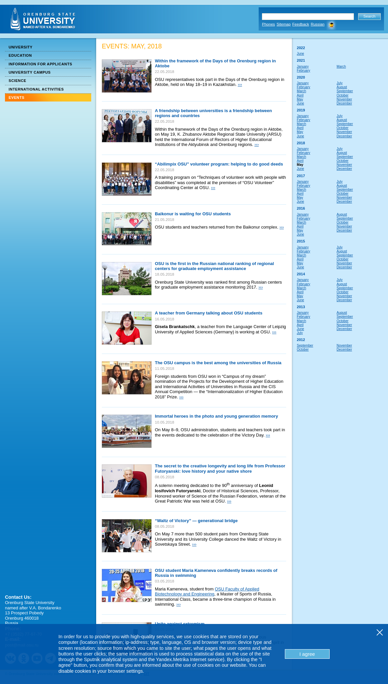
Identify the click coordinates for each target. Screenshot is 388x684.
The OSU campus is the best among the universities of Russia (218, 362)
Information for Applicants (40, 64)
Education (20, 55)
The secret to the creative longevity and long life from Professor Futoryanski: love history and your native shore (220, 468)
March (341, 66)
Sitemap (284, 24)
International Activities (36, 89)
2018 (301, 143)
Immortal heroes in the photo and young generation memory (216, 416)
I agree (307, 654)
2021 (301, 60)
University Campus (30, 72)
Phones (268, 24)
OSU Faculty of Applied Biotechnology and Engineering (207, 591)
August (342, 87)
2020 (301, 77)
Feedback (300, 24)
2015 (301, 241)
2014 (301, 274)
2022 (301, 48)
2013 (301, 307)
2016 (301, 208)
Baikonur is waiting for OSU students (193, 213)
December (344, 103)
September (345, 91)
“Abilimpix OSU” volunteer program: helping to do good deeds (219, 164)
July (340, 83)
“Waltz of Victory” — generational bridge (196, 520)
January (303, 66)
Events (17, 98)
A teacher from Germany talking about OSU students (208, 312)
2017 (301, 176)
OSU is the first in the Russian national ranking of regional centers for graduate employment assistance (214, 266)
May (300, 99)
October (343, 95)
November (344, 99)
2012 (301, 340)
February (303, 70)
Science (17, 81)
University (20, 47)
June (300, 53)
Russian (318, 24)
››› (240, 84)
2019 (301, 110)
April (300, 95)
